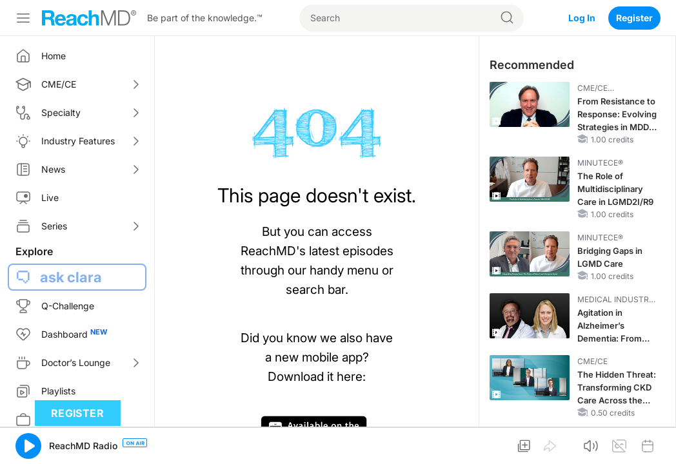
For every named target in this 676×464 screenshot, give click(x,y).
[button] (28, 446)
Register (634, 17)
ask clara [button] (71, 277)
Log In (581, 17)
